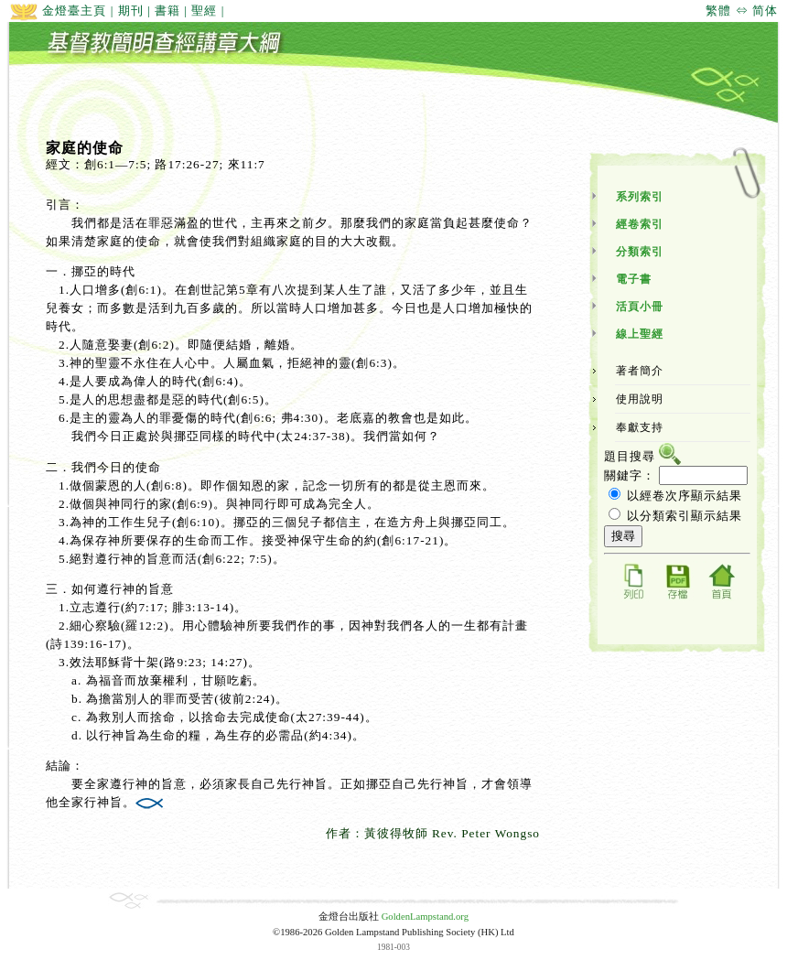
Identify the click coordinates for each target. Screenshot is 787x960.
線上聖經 (639, 334)
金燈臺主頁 (57, 10)
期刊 (131, 10)
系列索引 (639, 196)
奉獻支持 (639, 427)
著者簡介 (639, 370)
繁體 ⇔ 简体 (742, 10)
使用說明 (639, 399)
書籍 (167, 10)
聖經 (204, 10)
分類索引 (639, 251)
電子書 (634, 279)
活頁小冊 (639, 306)
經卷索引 (639, 224)
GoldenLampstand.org (425, 916)
